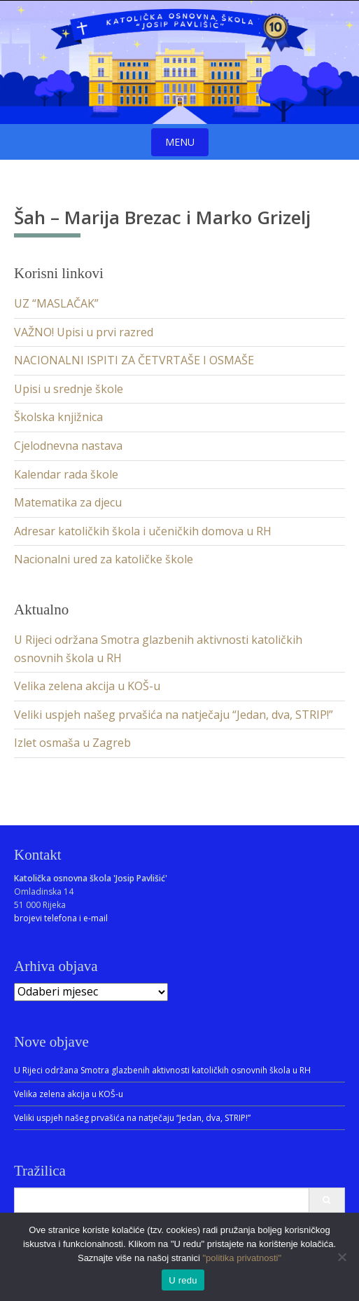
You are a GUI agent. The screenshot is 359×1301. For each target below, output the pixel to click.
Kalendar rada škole (66, 474)
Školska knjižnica (58, 417)
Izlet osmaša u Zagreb (72, 742)
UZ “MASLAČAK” (56, 303)
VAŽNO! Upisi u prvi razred (83, 332)
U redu (183, 1280)
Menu (180, 142)
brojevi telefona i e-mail (61, 918)
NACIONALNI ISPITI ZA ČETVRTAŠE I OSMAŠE (134, 360)
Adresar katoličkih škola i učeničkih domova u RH (143, 531)
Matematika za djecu (68, 502)
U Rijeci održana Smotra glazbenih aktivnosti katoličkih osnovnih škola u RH (162, 1070)
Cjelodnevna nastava (68, 445)
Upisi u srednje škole (68, 389)
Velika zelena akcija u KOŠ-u (87, 686)
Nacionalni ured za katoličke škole (103, 559)
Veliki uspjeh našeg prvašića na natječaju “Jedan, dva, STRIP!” (173, 714)
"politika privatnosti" (241, 1258)
